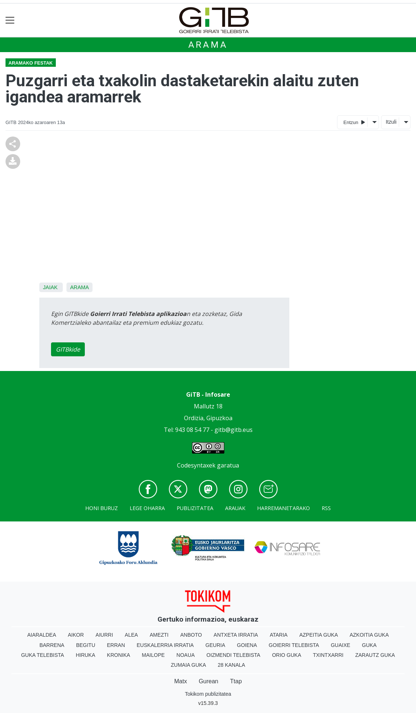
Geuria (215, 645)
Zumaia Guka (188, 665)
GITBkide (68, 349)
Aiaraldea (41, 635)
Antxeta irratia (236, 635)
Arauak (235, 508)
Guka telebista (42, 655)
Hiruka (85, 655)
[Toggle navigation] (10, 20)
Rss (326, 508)
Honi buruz (101, 508)
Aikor (76, 635)
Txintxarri (328, 655)
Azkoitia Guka (369, 635)
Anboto (191, 635)
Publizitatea (195, 508)
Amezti (159, 635)
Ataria (279, 635)
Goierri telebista (294, 645)
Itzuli (391, 122)
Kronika (118, 655)
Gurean (208, 681)
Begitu (85, 645)
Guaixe (340, 645)
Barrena (51, 645)
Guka (369, 645)
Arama (208, 45)
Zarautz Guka (375, 655)
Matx (180, 681)
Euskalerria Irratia (165, 645)
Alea (131, 635)
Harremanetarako (283, 508)
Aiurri (104, 635)
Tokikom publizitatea (208, 694)
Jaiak (50, 287)
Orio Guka (286, 655)
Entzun (354, 122)
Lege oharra (147, 508)
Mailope (153, 655)
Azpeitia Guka (318, 635)
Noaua (186, 655)
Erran (116, 645)
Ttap (236, 681)
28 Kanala (231, 665)
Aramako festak (30, 63)
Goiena (247, 645)
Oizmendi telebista (233, 655)
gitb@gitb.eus (233, 430)
